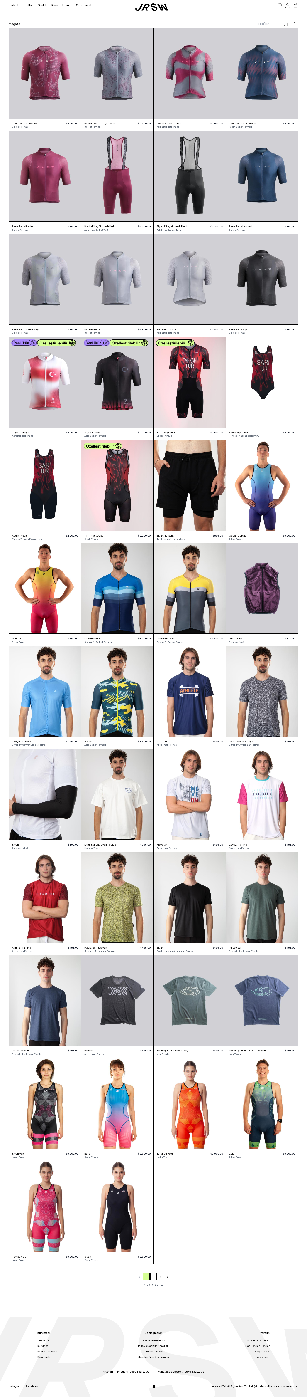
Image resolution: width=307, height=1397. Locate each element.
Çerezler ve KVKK (153, 1351)
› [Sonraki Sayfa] (167, 1276)
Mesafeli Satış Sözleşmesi (153, 1357)
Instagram (15, 1386)
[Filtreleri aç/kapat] (295, 24)
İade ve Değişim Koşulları (153, 1346)
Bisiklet (13, 5)
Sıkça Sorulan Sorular (257, 1346)
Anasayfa (43, 1340)
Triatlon (28, 5)
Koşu (54, 5)
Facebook (32, 1386)
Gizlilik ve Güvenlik (153, 1340)
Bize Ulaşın (263, 1357)
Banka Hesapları (47, 1351)
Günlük (42, 5)
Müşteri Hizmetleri (258, 1340)
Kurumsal (43, 1346)
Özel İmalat (83, 5)
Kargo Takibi (262, 1351)
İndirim (66, 5)
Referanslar (44, 1357)
